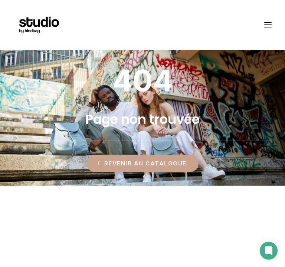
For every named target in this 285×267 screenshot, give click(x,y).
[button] (268, 25)
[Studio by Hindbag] (38, 25)
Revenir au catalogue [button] (142, 163)
